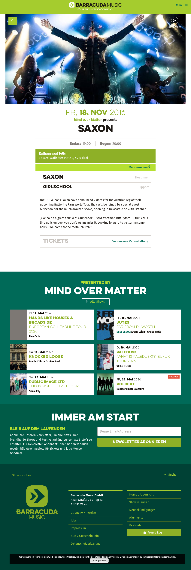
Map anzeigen (138, 167)
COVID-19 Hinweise (83, 513)
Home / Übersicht (141, 494)
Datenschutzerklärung (85, 543)
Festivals (135, 525)
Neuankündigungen (142, 510)
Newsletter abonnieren (139, 442)
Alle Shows (97, 301)
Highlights (136, 517)
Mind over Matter (88, 120)
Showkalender (139, 502)
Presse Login (155, 532)
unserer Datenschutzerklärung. (160, 557)
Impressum (78, 528)
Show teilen (174, 27)
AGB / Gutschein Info (85, 536)
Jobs (74, 520)
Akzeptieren (99, 560)
